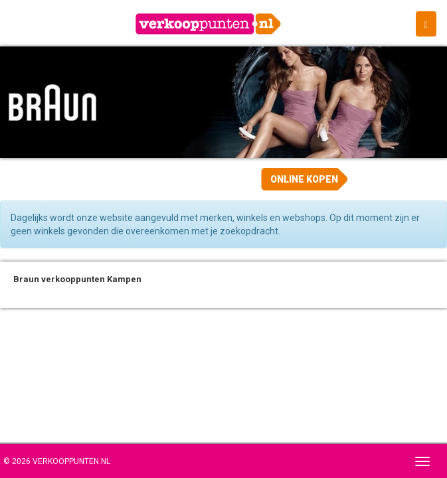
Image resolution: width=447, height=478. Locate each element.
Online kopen (304, 179)
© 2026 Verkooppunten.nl (56, 461)
